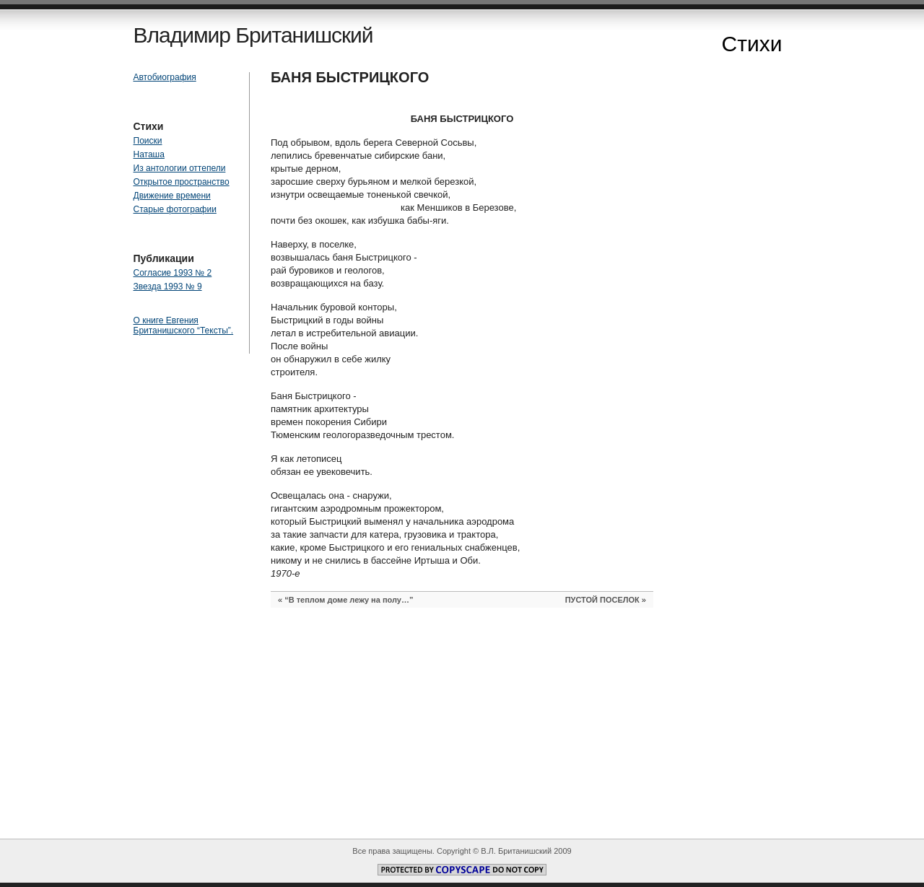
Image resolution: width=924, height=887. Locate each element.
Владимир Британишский (253, 35)
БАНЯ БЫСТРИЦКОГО (350, 77)
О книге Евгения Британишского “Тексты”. (184, 325)
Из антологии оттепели (180, 168)
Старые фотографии (175, 209)
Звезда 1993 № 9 (168, 286)
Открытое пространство (182, 182)
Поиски (148, 141)
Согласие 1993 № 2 (173, 273)
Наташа (149, 154)
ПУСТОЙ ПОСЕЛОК (602, 599)
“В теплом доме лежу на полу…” (348, 599)
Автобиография (165, 77)
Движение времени (172, 196)
